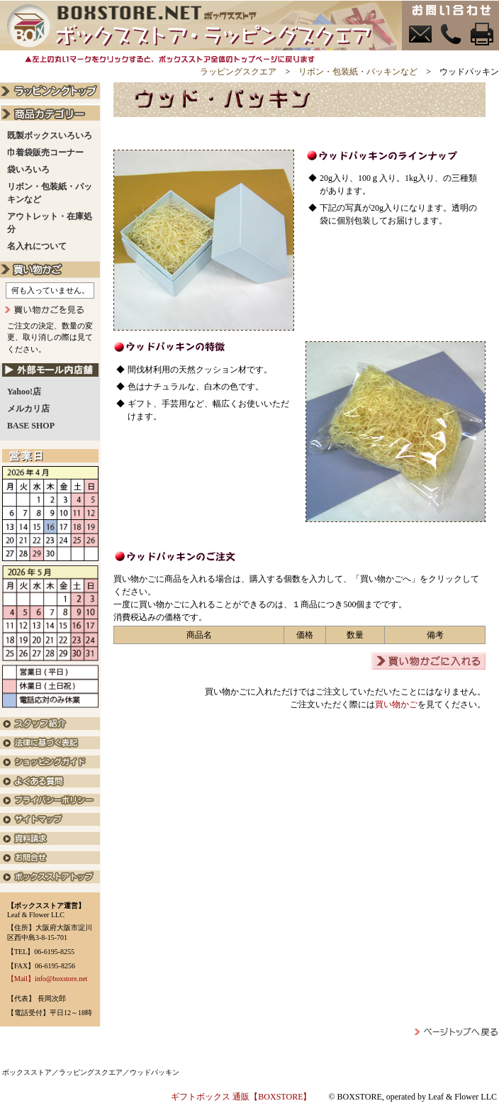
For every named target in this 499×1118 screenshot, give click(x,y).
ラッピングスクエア (238, 72)
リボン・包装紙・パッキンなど (357, 72)
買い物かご (396, 704)
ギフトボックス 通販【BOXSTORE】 (241, 1097)
